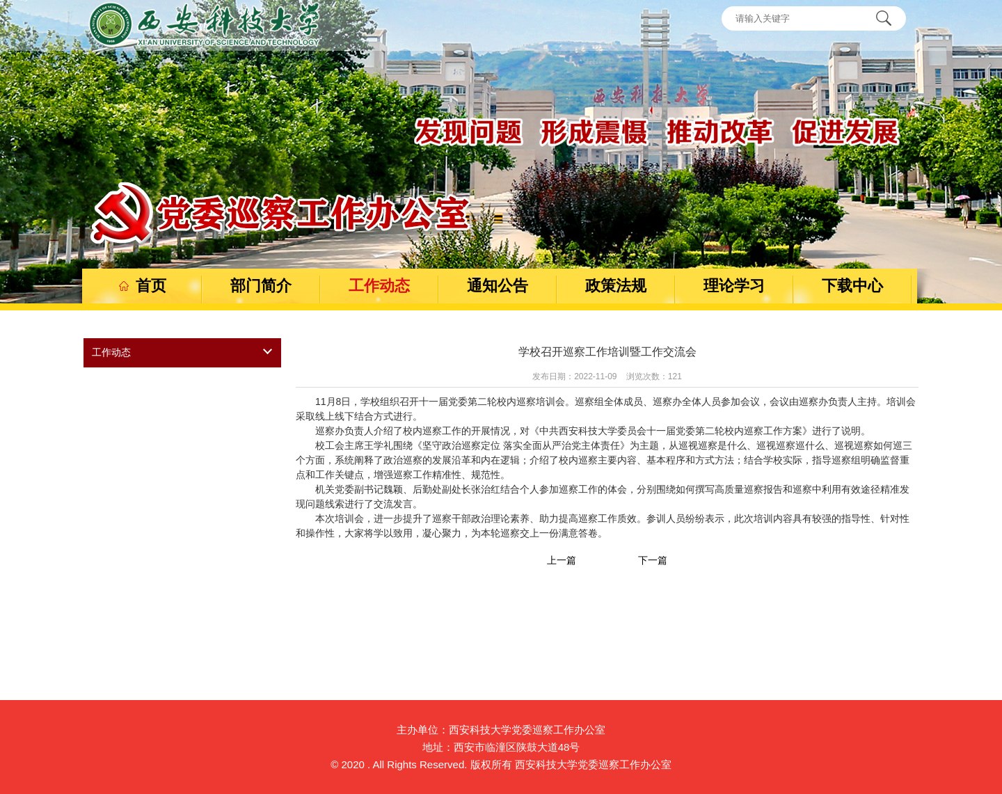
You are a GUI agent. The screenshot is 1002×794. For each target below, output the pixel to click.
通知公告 (497, 285)
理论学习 (734, 285)
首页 (142, 285)
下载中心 (852, 285)
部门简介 (261, 285)
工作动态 (379, 285)
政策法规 (615, 285)
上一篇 (561, 560)
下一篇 (652, 560)
